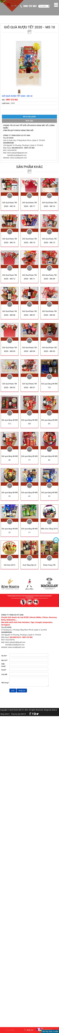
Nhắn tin (28, 1030)
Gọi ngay (9, 1030)
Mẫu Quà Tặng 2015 (49, 529)
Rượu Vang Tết (49, 565)
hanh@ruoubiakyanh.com (16, 155)
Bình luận (29, 121)
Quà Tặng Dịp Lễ (29, 565)
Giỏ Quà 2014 (9, 565)
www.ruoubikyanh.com (18, 158)
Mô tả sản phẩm (29, 117)
